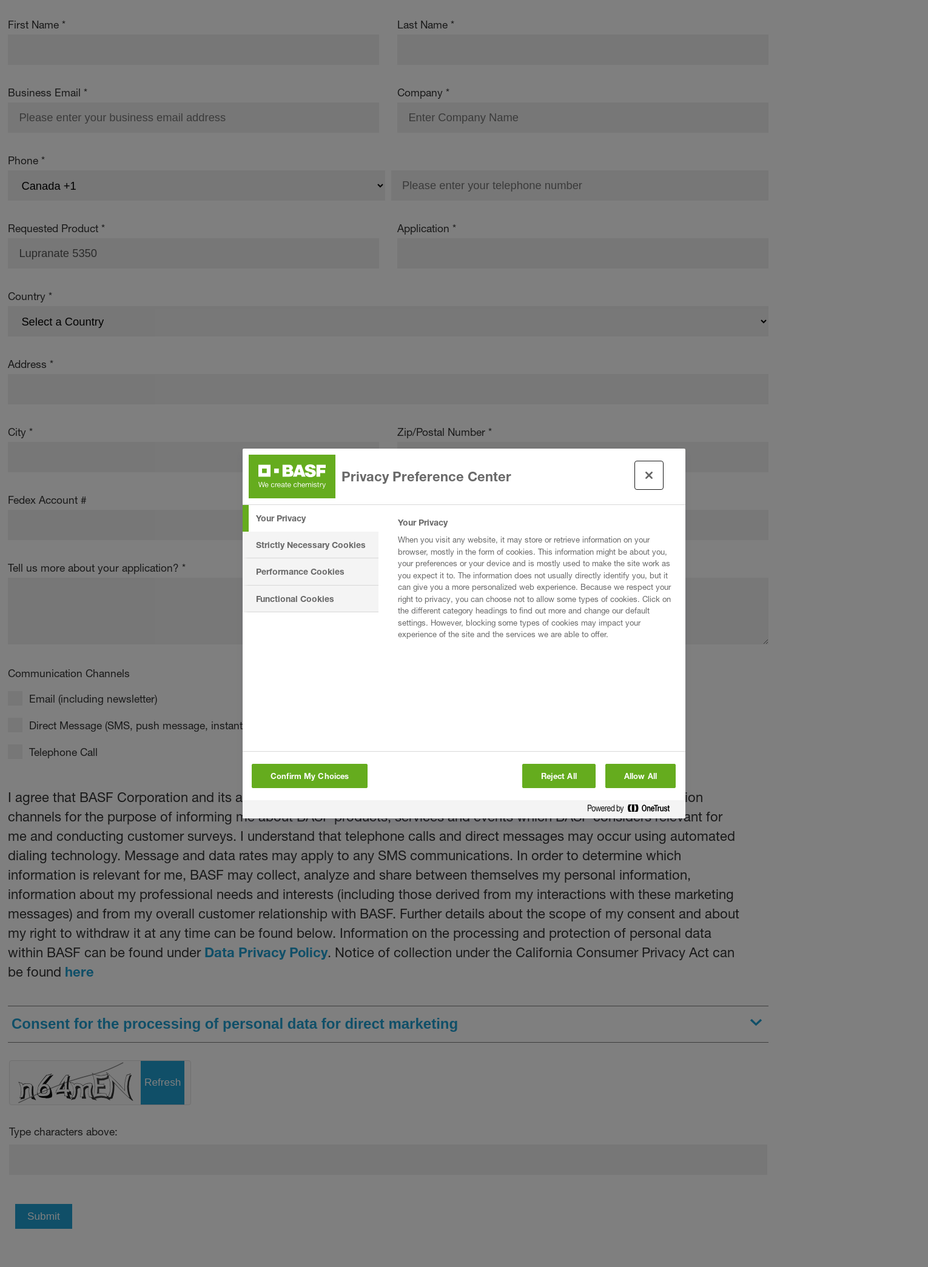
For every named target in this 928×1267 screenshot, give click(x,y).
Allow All (640, 776)
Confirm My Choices (310, 776)
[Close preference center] (649, 475)
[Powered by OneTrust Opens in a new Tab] (633, 810)
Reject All (559, 776)
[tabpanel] (536, 582)
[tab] (310, 518)
